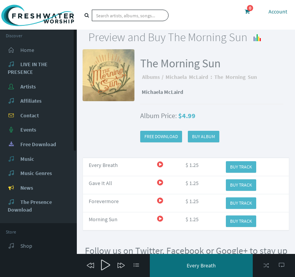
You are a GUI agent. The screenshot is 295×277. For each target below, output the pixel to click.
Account (277, 11)
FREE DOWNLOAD (161, 136)
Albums (151, 76)
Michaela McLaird (187, 76)
